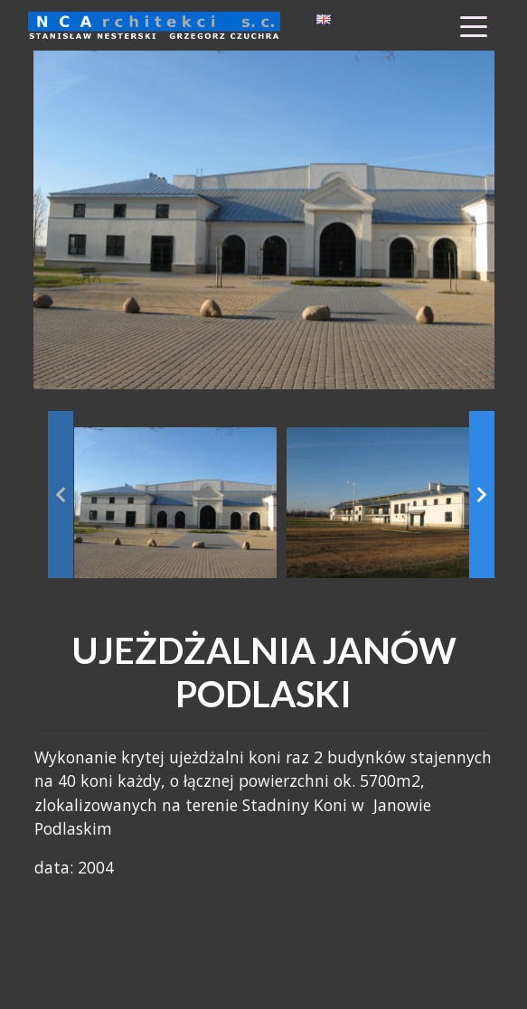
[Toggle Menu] (473, 25)
